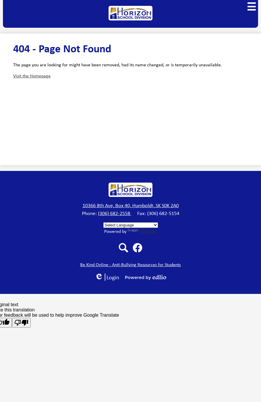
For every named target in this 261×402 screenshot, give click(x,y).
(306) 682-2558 (114, 212)
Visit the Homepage (32, 75)
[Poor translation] (21, 323)
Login (107, 277)
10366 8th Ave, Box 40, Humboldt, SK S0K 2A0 (131, 205)
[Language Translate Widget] (130, 225)
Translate (142, 231)
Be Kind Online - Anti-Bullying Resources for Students (130, 264)
